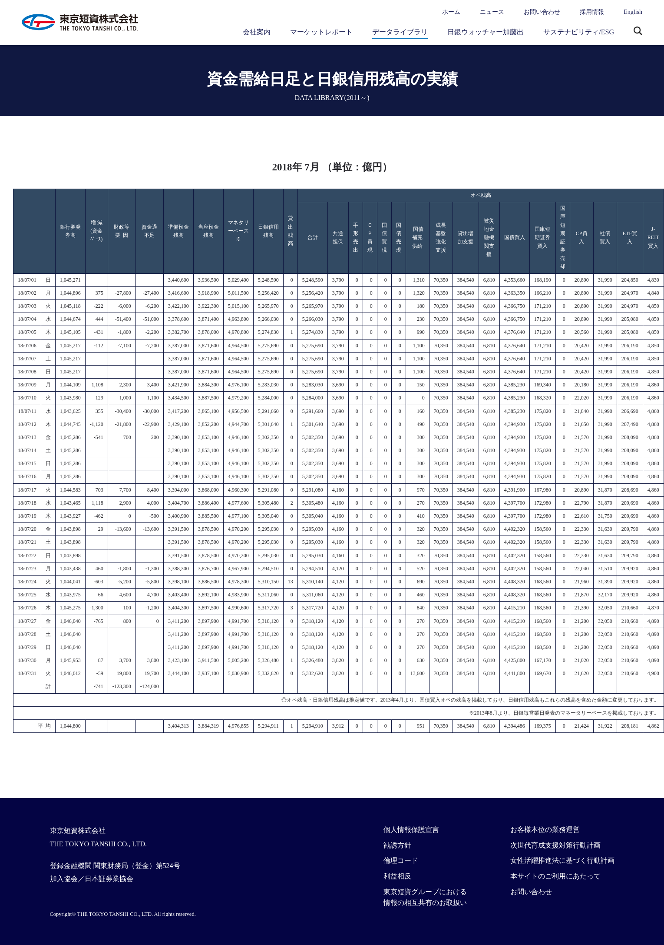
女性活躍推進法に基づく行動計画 (562, 860)
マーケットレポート (321, 32)
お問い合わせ (542, 12)
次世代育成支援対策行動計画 (555, 845)
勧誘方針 (397, 845)
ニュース (492, 12)
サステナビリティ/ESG (578, 32)
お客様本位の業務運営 (545, 829)
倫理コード (400, 860)
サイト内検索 (638, 31)
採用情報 (592, 12)
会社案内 (257, 32)
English (633, 12)
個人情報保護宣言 (411, 829)
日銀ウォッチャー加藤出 (485, 32)
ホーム (451, 12)
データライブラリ (400, 32)
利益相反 (397, 876)
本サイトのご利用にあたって (555, 876)
